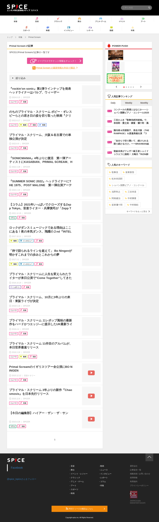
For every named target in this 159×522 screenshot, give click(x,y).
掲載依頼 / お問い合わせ (140, 474)
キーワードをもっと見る (138, 211)
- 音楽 (72, 466)
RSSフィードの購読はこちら (85, 508)
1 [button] (124, 87)
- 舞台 (72, 470)
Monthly (144, 103)
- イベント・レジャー (79, 474)
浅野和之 (114, 191)
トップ (10, 37)
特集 (20, 37)
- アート (73, 485)
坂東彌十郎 (116, 205)
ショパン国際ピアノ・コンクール (126, 185)
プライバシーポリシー (139, 485)
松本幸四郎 (116, 178)
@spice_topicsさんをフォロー (21, 479)
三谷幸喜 (130, 191)
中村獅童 (130, 198)
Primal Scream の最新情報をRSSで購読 (55, 68)
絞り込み (18, 78)
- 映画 (72, 493)
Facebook (17, 467)
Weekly (128, 103)
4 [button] (131, 87)
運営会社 (133, 466)
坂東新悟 (128, 172)
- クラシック (75, 478)
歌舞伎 (113, 172)
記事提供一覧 (135, 470)
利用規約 (133, 481)
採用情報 (133, 478)
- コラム (102, 481)
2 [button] (126, 87)
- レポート (103, 478)
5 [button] (133, 87)
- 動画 (101, 466)
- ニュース (103, 470)
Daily (113, 103)
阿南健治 (114, 198)
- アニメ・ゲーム (77, 481)
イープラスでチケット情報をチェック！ (53, 61)
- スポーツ (74, 489)
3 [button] (128, 87)
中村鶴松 (133, 205)
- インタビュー (105, 474)
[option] (128, 67)
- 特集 (101, 485)
